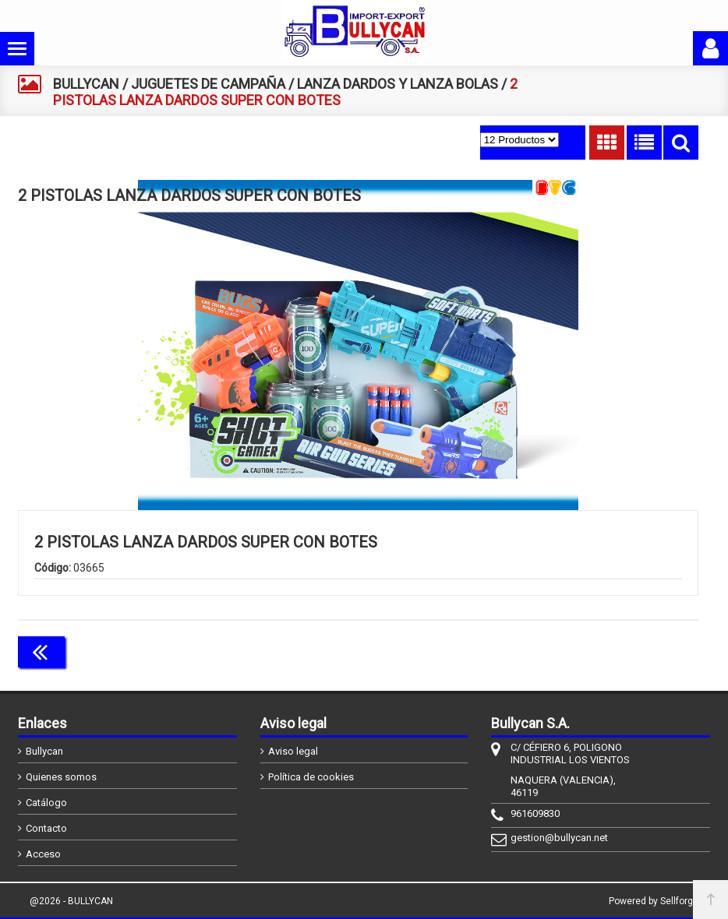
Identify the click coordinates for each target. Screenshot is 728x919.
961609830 (535, 813)
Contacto (46, 828)
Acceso (43, 854)
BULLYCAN (86, 84)
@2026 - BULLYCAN (71, 901)
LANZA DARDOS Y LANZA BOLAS (397, 84)
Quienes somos (61, 777)
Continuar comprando (629, 650)
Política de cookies (311, 777)
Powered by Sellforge (653, 901)
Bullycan (44, 751)
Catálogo (46, 802)
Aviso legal (293, 751)
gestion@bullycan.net (559, 837)
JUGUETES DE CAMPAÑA (208, 84)
